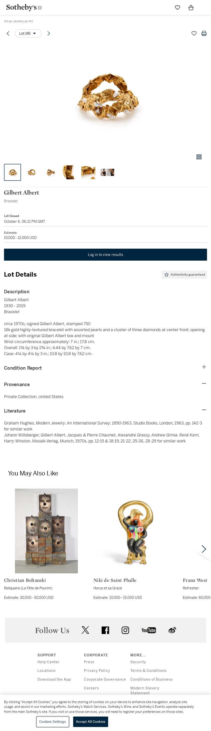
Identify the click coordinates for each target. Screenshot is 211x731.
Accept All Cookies (90, 722)
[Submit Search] (164, 7)
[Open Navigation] (204, 7)
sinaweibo (172, 630)
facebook (105, 630)
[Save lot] (194, 33)
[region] (105, 713)
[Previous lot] (8, 33)
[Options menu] (28, 33)
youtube (149, 630)
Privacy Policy (97, 671)
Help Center (48, 662)
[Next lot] (49, 33)
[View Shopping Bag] (191, 7)
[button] (105, 95)
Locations (46, 671)
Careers (91, 688)
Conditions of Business (151, 679)
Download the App (54, 679)
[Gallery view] (199, 157)
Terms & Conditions (148, 671)
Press (89, 662)
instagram (125, 630)
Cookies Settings (52, 722)
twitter (85, 630)
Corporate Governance (105, 679)
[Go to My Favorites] (177, 7)
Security (138, 662)
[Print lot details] (204, 33)
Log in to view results (105, 254)
